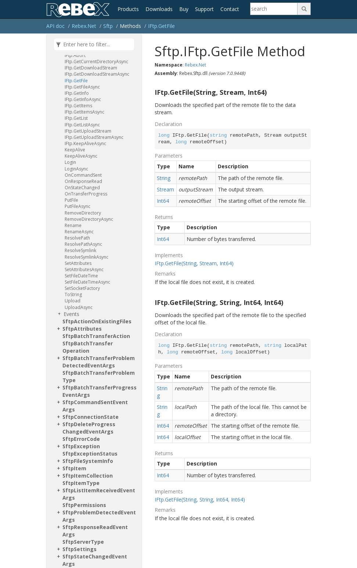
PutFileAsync (77, 206)
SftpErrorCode (81, 438)
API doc (55, 25)
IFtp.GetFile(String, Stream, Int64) (194, 263)
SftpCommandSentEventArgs (95, 406)
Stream (165, 189)
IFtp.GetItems (78, 106)
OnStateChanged (82, 187)
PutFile (71, 200)
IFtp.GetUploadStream (88, 131)
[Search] (274, 9)
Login (70, 162)
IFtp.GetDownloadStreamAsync (97, 74)
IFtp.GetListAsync (82, 125)
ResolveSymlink (80, 250)
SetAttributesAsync (84, 269)
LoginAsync (76, 169)
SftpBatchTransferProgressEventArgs (99, 391)
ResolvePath (77, 238)
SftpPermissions (84, 505)
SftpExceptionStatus (90, 453)
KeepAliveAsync (81, 156)
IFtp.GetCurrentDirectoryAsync (96, 61)
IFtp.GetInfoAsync (83, 99)
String (163, 178)
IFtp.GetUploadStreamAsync (94, 137)
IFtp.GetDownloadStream (91, 68)
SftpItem (74, 468)
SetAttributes (78, 263)
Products (128, 9)
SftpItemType (81, 482)
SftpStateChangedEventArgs (94, 560)
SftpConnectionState (90, 416)
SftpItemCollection (87, 475)
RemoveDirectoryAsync (89, 219)
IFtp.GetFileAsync (82, 87)
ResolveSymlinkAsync (86, 257)
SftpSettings (79, 549)
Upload (72, 301)
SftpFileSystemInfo (87, 460)
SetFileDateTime (81, 276)
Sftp (108, 25)
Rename (73, 225)
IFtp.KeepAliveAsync (85, 143)
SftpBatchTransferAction (96, 335)
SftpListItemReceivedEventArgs (98, 494)
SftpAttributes (82, 328)
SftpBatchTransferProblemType (98, 376)
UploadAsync (79, 307)
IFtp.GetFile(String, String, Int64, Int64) (200, 499)
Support (204, 9)
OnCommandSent (83, 175)
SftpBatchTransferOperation (87, 347)
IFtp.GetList (76, 118)
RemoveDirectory (83, 213)
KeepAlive (75, 150)
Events (71, 313)
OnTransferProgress (86, 194)
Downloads (159, 9)
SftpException (81, 446)
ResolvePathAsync (83, 244)
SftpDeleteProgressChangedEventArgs (88, 428)
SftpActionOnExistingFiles (96, 321)
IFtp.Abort (75, 55)
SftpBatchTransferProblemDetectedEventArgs (98, 362)
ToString (73, 294)
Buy (183, 9)
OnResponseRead (83, 181)
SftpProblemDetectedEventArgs (99, 516)
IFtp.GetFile (161, 25)
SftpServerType (83, 541)
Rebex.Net (84, 25)
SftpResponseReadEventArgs (95, 531)
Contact (229, 9)
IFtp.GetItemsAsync (84, 112)
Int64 (163, 200)
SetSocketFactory (82, 288)
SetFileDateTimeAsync (87, 282)
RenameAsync (79, 232)
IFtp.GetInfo (77, 93)
